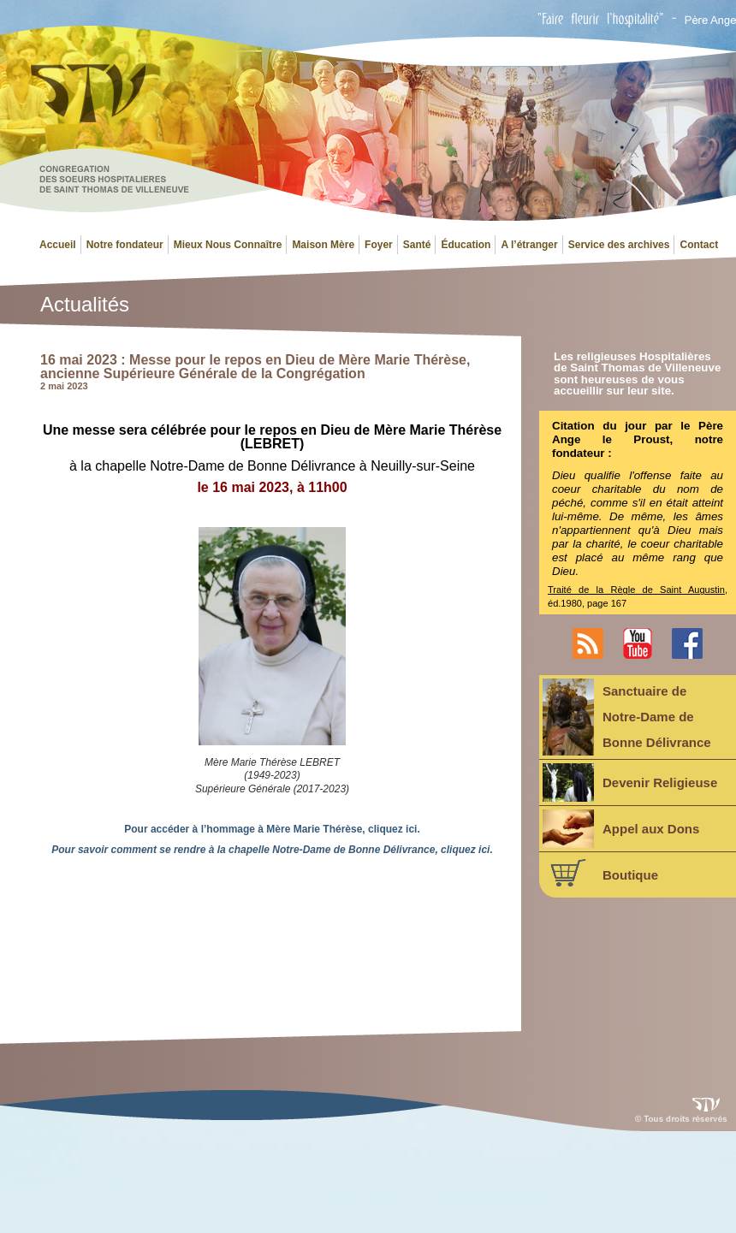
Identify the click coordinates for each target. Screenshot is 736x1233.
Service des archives (619, 245)
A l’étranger (529, 245)
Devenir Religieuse (630, 782)
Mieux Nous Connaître (228, 245)
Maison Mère (323, 245)
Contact (699, 245)
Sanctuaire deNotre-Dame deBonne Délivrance (627, 717)
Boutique (600, 873)
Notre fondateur (124, 245)
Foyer (379, 245)
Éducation (465, 245)
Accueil (57, 245)
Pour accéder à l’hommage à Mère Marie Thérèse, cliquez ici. (271, 829)
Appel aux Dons (621, 828)
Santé (417, 245)
